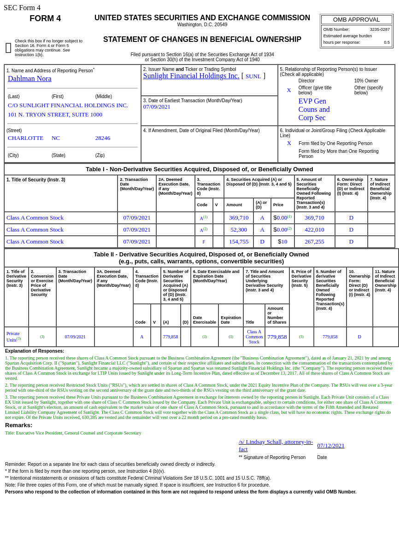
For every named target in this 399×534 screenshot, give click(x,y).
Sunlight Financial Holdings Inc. (191, 76)
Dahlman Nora (30, 78)
